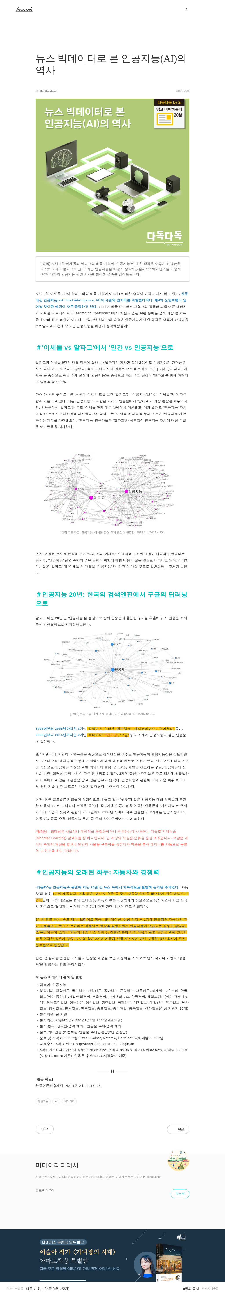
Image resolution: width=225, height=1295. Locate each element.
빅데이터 (69, 1101)
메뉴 (10, 9)
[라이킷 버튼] (45, 1129)
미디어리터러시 (48, 90)
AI (56, 1101)
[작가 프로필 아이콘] (178, 1160)
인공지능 (43, 1101)
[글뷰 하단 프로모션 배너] (112, 1262)
